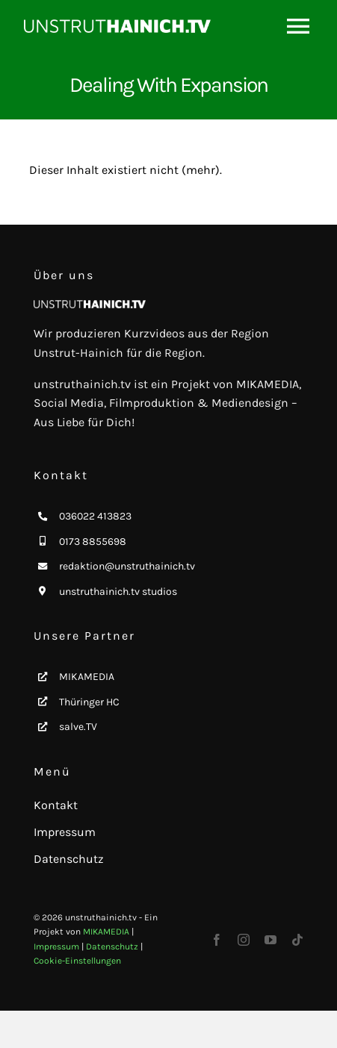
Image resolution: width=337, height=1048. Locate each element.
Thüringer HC (89, 702)
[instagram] (244, 940)
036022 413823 (95, 516)
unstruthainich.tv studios (118, 591)
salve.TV (78, 726)
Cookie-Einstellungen (77, 960)
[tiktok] (297, 940)
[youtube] (270, 940)
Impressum (56, 946)
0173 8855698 (92, 541)
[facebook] (217, 940)
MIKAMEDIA (86, 676)
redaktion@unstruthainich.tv (127, 566)
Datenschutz (112, 946)
